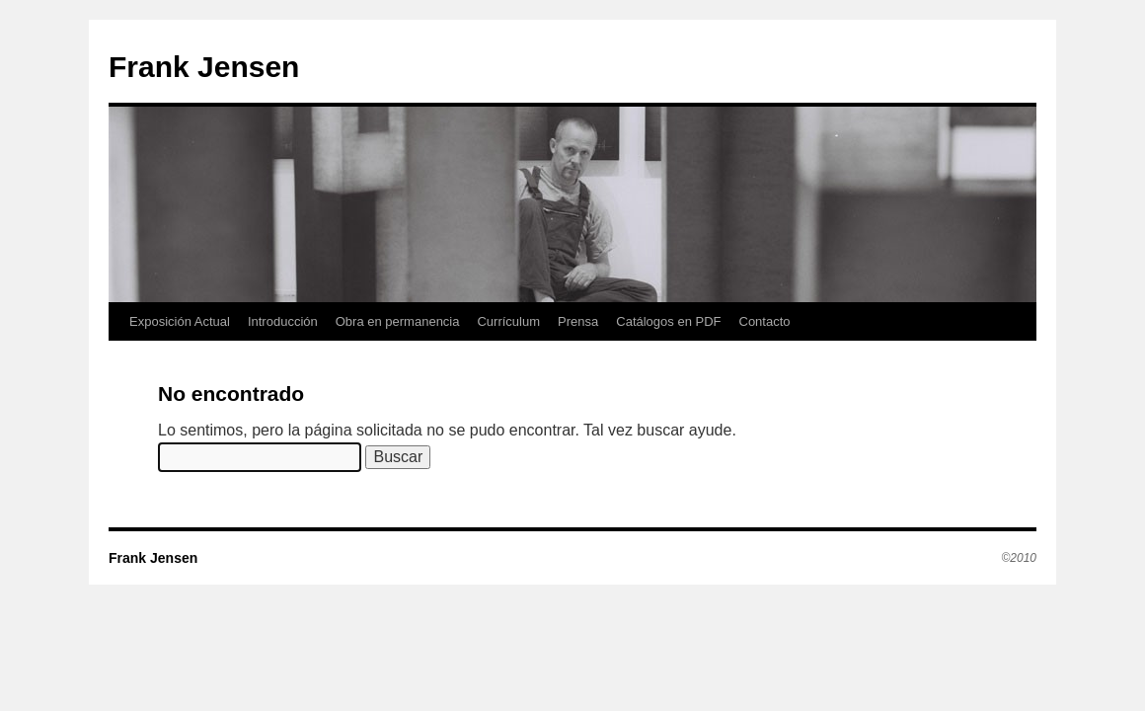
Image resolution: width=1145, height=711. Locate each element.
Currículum (508, 321)
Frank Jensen (204, 66)
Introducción (283, 321)
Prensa (578, 321)
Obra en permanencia (398, 321)
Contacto (765, 321)
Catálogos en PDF (668, 321)
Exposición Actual (179, 321)
